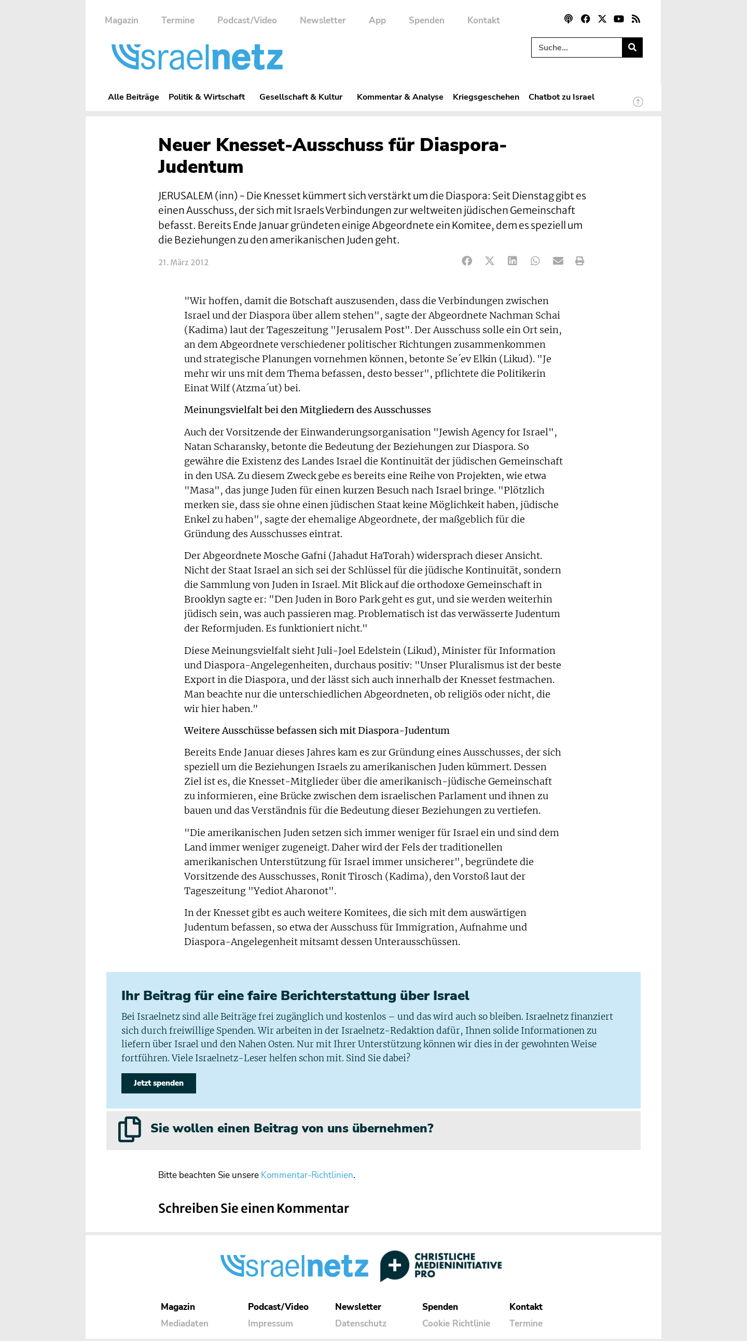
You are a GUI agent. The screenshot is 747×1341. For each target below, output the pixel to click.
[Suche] (632, 47)
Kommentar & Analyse (400, 96)
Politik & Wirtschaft (209, 96)
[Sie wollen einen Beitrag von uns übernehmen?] (130, 1131)
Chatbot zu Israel (561, 96)
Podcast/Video (247, 20)
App (377, 20)
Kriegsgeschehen (486, 96)
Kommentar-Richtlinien (307, 1177)
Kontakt (483, 20)
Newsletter (323, 20)
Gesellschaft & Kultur (303, 96)
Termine (178, 20)
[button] (467, 261)
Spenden (427, 20)
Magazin (122, 20)
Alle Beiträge (133, 96)
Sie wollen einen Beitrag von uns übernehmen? (291, 1130)
